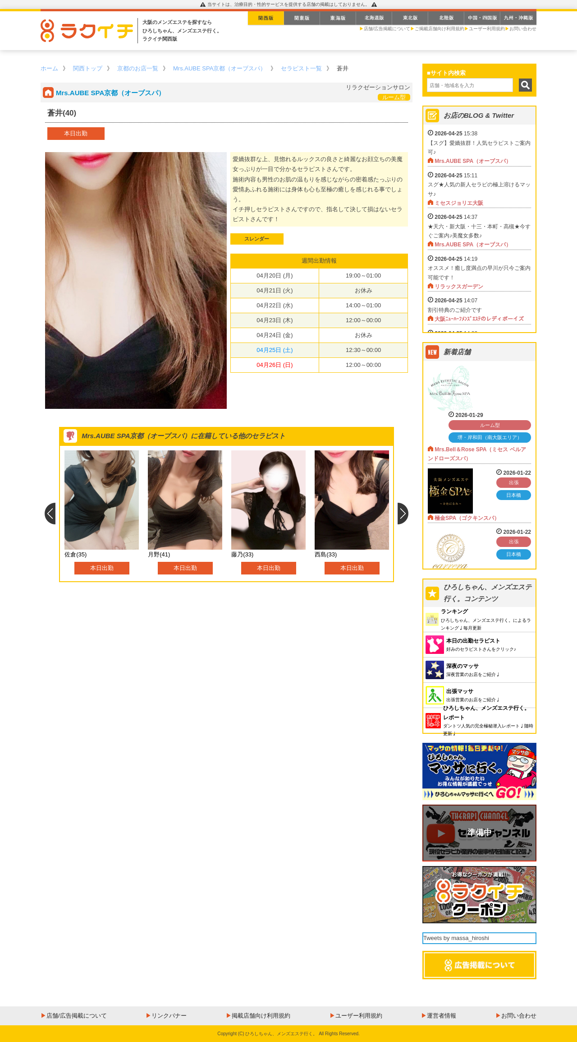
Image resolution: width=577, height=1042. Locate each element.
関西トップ (87, 68)
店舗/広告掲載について (387, 28)
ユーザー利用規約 (487, 28)
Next (403, 513)
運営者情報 (441, 1015)
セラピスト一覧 (301, 68)
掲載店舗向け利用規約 (261, 1015)
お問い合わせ (522, 28)
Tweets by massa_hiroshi (456, 938)
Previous (49, 513)
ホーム (49, 68)
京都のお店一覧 (137, 68)
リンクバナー (169, 1015)
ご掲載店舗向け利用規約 (439, 28)
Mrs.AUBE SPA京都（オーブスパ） (219, 68)
